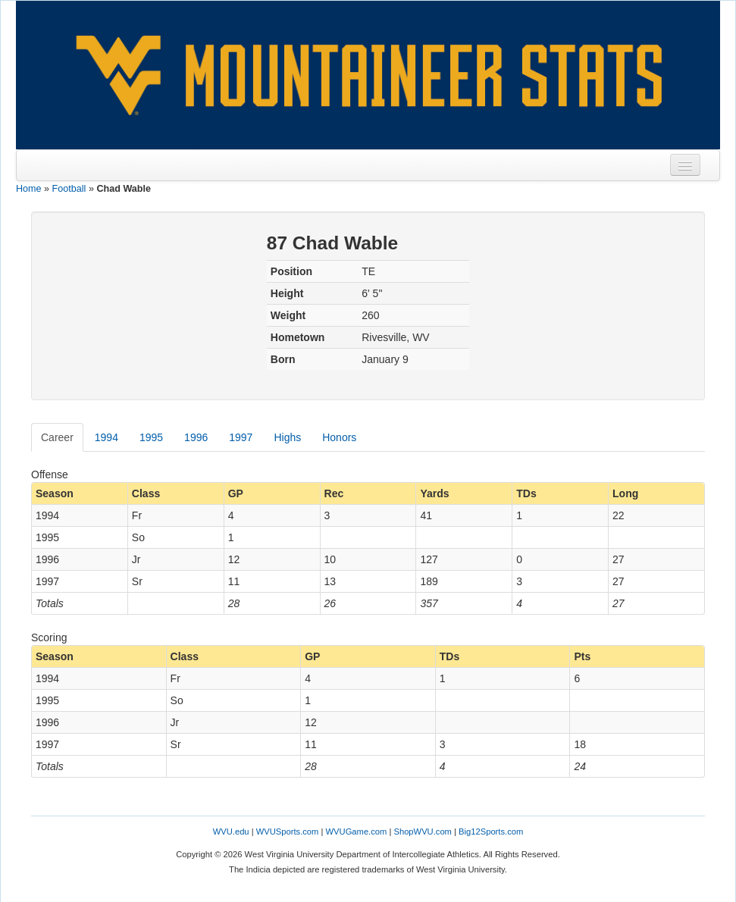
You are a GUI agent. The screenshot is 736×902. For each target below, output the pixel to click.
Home (29, 188)
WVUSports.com (287, 831)
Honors (339, 437)
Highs (287, 437)
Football (69, 188)
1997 (240, 437)
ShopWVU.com (422, 831)
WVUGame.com (356, 831)
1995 (151, 437)
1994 (106, 437)
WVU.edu (231, 831)
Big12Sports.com (491, 831)
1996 (196, 437)
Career (57, 437)
